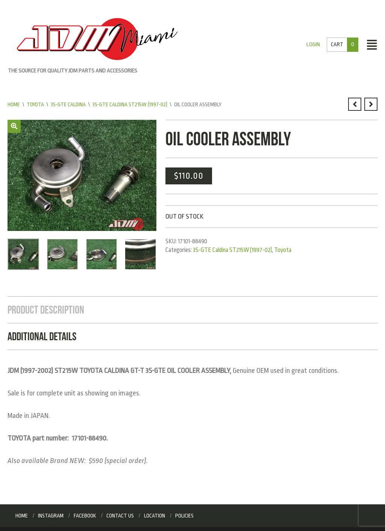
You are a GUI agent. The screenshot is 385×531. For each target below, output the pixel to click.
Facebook (85, 516)
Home (14, 104)
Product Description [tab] (46, 309)
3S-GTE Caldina (68, 104)
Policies (184, 516)
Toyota (35, 104)
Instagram (51, 516)
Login (313, 44)
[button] (14, 126)
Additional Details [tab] (42, 336)
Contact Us (120, 516)
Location (154, 516)
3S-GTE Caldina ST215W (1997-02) (129, 104)
